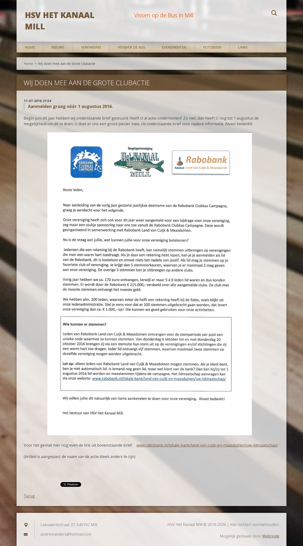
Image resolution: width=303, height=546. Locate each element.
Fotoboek (212, 47)
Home (30, 47)
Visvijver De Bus (131, 47)
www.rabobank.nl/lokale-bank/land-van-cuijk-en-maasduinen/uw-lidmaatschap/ (207, 445)
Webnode (270, 536)
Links (243, 47)
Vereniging (91, 47)
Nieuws (58, 47)
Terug (29, 496)
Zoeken (274, 13)
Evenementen (174, 47)
